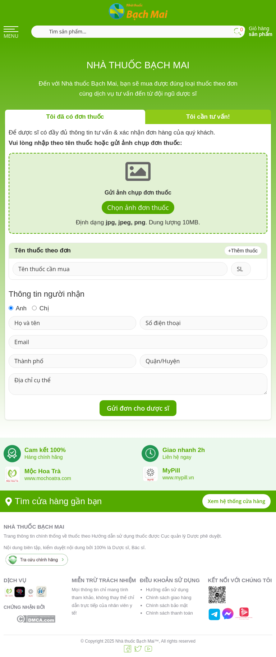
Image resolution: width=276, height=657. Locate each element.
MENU (11, 35)
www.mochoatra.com (47, 478)
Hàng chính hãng (43, 457)
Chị (40, 308)
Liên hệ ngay (176, 457)
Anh (18, 308)
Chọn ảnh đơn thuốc (138, 207)
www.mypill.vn (178, 477)
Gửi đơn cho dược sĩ (138, 408)
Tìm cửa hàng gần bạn (53, 501)
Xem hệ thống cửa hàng (236, 501)
